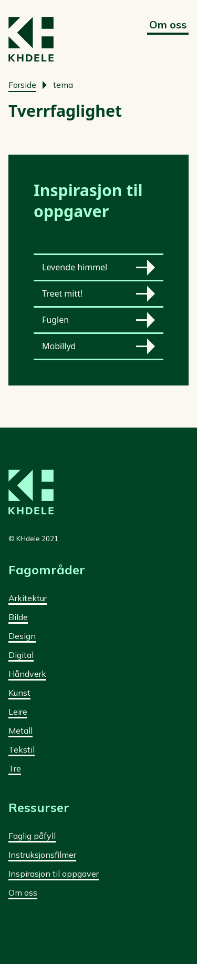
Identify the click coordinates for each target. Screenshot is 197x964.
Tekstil (21, 749)
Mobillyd (98, 346)
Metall (20, 730)
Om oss (167, 24)
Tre (14, 768)
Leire (17, 711)
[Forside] (31, 39)
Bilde (18, 617)
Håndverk (27, 673)
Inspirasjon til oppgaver (53, 873)
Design (22, 636)
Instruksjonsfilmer (42, 854)
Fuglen (98, 320)
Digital (21, 655)
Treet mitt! (98, 294)
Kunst (19, 692)
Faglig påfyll (32, 835)
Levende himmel (98, 267)
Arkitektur (27, 598)
